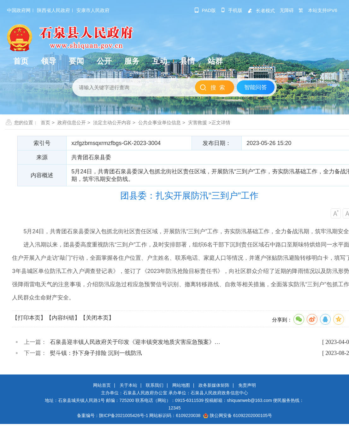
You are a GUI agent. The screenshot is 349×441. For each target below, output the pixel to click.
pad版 (205, 10)
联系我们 (154, 385)
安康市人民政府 (92, 10)
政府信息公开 (71, 122)
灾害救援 (197, 122)
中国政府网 (19, 10)
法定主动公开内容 (112, 122)
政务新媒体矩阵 (213, 385)
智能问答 (255, 87)
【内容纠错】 (63, 318)
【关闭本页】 (97, 318)
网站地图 (181, 385)
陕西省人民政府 (53, 10)
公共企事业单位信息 (159, 122)
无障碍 (287, 10)
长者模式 (261, 10)
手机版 (231, 10)
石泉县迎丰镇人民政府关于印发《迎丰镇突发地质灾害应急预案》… (135, 342)
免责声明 (247, 385)
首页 (45, 122)
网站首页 (102, 385)
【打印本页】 (29, 318)
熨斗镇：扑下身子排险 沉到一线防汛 (96, 353)
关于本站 (128, 385)
